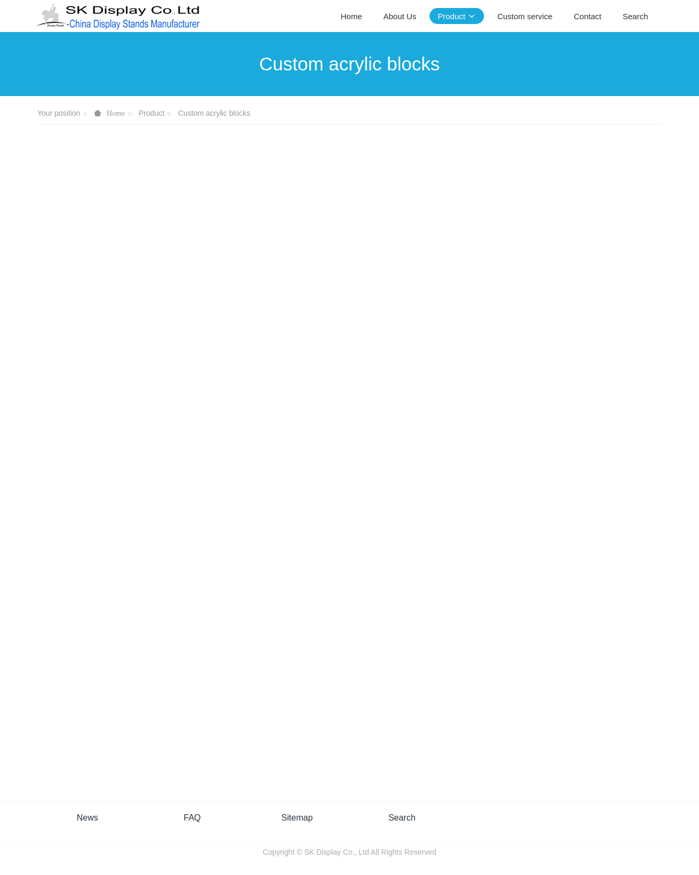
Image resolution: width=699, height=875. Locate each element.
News (87, 817)
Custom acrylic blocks (214, 113)
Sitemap (297, 817)
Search (402, 817)
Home (351, 16)
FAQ (192, 817)
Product (151, 113)
